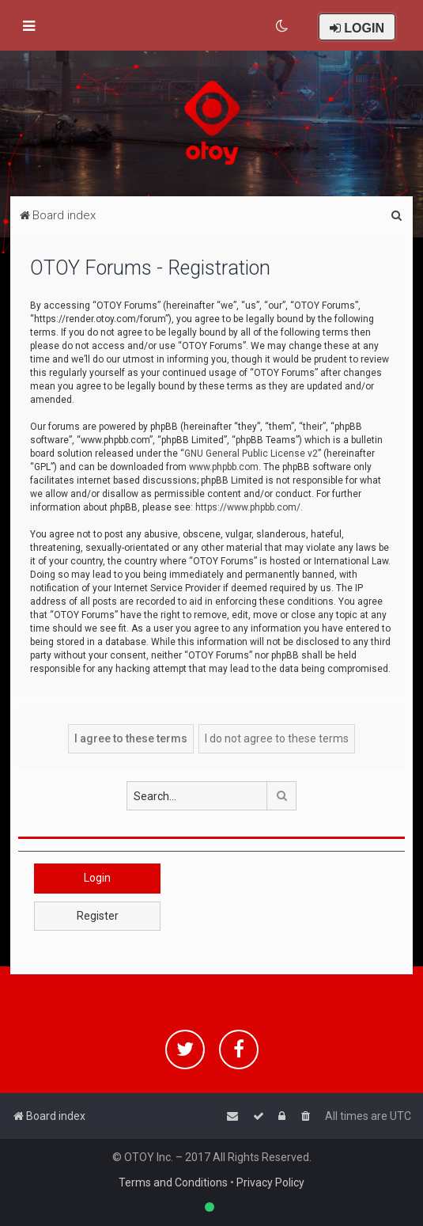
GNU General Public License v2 (251, 453)
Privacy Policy (270, 1182)
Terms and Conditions (173, 1182)
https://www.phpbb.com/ (247, 507)
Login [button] (97, 877)
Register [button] (98, 915)
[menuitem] (283, 26)
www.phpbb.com (224, 467)
